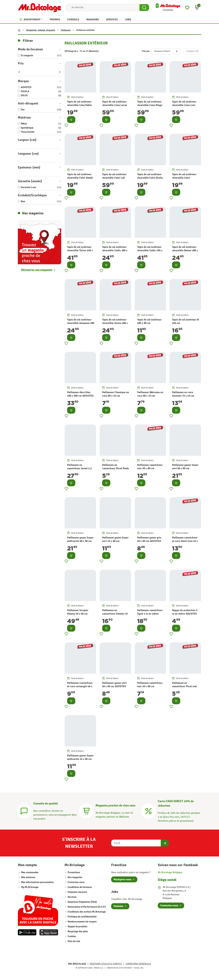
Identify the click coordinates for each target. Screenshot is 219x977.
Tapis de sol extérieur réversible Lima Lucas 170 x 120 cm (114, 105)
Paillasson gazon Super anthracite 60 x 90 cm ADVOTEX (80, 541)
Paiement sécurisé (77, 892)
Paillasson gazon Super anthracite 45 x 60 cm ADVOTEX (80, 759)
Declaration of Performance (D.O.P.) (86, 906)
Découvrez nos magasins (36, 270)
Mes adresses (28, 877)
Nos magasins (74, 877)
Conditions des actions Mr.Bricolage (86, 911)
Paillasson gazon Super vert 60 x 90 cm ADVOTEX (185, 468)
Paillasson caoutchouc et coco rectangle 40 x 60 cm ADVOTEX (80, 686)
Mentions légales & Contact (106, 963)
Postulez (118, 906)
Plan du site (73, 941)
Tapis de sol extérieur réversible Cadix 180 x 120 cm (114, 250)
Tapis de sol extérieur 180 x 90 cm (149, 321)
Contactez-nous (75, 882)
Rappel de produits (77, 926)
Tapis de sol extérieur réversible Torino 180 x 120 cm (115, 323)
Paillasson (66, 30)
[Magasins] (86, 810)
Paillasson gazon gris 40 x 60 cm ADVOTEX (149, 539)
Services (71, 897)
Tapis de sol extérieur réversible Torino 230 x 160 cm (80, 250)
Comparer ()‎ (192, 51)
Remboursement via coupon (82, 921)
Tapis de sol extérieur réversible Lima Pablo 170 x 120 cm (79, 105)
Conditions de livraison (79, 887)
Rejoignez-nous (122, 879)
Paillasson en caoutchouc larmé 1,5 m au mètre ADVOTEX (79, 468)
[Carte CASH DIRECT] (148, 810)
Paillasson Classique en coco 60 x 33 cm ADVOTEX (115, 396)
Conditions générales (138, 963)
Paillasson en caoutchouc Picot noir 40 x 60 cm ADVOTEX (184, 686)
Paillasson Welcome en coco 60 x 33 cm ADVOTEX (150, 396)
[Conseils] (24, 810)
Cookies (71, 936)
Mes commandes (29, 872)
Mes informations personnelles (37, 882)
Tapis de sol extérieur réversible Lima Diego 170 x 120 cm (149, 105)
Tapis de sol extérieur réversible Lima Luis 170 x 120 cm (184, 105)
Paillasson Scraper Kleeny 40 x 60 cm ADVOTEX (77, 614)
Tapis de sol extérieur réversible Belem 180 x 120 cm (185, 250)
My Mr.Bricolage (29, 887)
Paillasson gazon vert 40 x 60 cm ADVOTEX (114, 684)
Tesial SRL (139, 968)
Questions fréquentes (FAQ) (82, 902)
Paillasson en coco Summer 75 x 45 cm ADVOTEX (183, 396)
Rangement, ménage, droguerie (40, 30)
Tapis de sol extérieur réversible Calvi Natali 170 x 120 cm (80, 178)
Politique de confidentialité (81, 916)
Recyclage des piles (77, 931)
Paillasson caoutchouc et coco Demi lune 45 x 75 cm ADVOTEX (185, 541)
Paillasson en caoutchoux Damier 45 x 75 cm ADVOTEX (115, 614)
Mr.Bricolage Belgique (170, 872)
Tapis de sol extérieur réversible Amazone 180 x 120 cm (80, 323)
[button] (197, 7)
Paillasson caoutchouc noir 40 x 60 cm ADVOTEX (150, 686)
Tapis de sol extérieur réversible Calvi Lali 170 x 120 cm (114, 178)
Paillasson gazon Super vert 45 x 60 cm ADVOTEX (115, 541)
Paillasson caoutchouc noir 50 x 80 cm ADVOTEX (150, 468)
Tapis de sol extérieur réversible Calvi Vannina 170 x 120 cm (184, 178)
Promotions (73, 872)
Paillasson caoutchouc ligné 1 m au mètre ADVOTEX (150, 614)
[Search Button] (144, 7)
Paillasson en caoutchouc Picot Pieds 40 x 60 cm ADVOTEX (115, 468)
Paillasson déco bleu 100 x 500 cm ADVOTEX (80, 394)
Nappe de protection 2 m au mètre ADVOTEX (184, 612)
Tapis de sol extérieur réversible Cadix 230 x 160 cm (149, 250)
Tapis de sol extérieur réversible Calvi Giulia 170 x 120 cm (150, 178)
